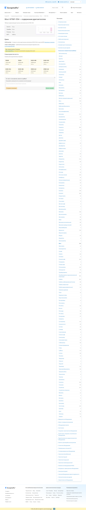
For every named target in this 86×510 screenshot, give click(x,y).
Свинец (38, 501)
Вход (74, 7)
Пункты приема (63, 12)
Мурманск (60, 495)
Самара (50, 495)
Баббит (27, 501)
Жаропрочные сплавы (39, 499)
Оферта (6, 499)
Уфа (47, 495)
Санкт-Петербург (49, 490)
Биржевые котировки (49, 42)
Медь (34, 490)
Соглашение (7, 495)
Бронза (34, 501)
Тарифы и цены (8, 501)
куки (51, 508)
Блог (72, 12)
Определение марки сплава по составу (74, 496)
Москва (55, 490)
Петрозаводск (49, 492)
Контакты (79, 12)
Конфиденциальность (9, 493)
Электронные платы (30, 495)
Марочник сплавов (70, 490)
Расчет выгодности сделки (72, 500)
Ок (54, 508)
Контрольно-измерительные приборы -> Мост (33, 15)
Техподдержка (8, 497)
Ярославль (48, 497)
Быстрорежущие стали (37, 497)
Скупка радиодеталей (10, 46)
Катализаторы (28, 492)
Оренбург (58, 497)
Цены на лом (7, 12)
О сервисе (7, 491)
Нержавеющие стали (30, 499)
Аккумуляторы (35, 492)
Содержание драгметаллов (16, 15)
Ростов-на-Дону (60, 492)
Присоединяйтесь (10, 50)
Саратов (53, 497)
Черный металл (29, 490)
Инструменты (52, 12)
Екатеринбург (60, 490)
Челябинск (55, 495)
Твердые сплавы (29, 497)
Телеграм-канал (26, 12)
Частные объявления (39, 12)
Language (72, 1)
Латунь (31, 501)
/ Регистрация (78, 7)
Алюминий (38, 490)
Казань (54, 492)
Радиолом (37, 495)
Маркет (17, 12)
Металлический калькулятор (72, 498)
